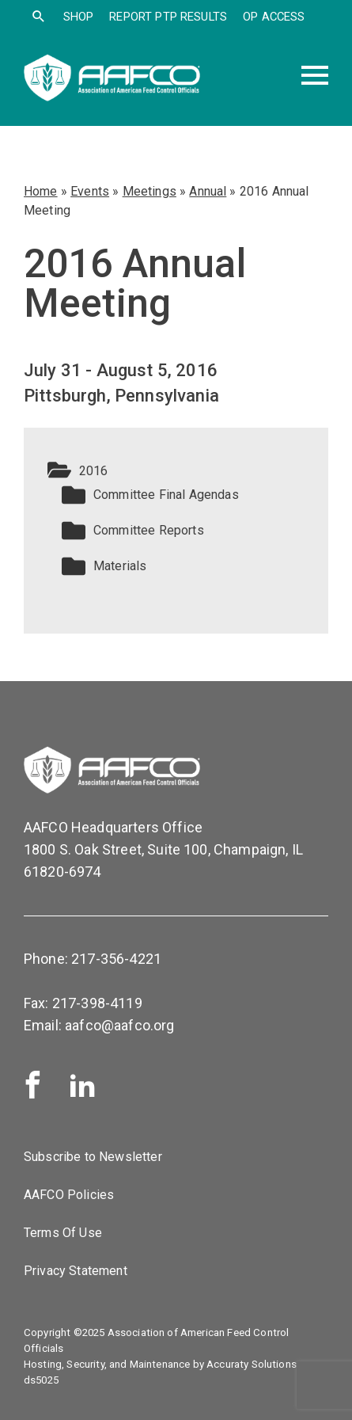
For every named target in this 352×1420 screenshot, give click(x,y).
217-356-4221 (116, 958)
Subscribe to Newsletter (93, 1156)
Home (41, 191)
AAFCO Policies (69, 1194)
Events (89, 191)
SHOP (78, 17)
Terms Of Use (63, 1232)
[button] (176, 471)
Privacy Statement (75, 1270)
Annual (207, 191)
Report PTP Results (168, 17)
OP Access (274, 17)
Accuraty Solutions (251, 1364)
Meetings (149, 191)
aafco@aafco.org (119, 1025)
